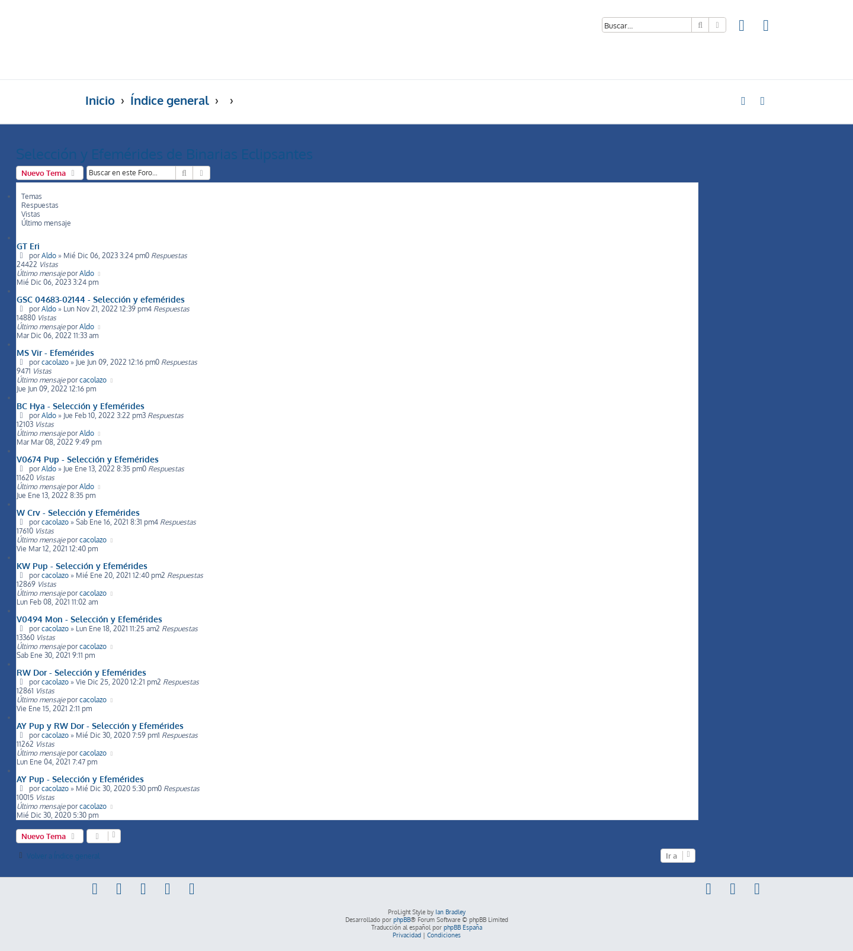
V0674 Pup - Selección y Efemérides (88, 459)
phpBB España (463, 927)
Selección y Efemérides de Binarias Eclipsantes (164, 153)
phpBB (402, 919)
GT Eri (28, 245)
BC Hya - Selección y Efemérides (81, 405)
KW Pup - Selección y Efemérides (82, 565)
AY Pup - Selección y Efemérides (80, 778)
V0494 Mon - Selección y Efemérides (89, 618)
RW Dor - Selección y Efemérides (81, 672)
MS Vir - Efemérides (55, 352)
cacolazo (55, 362)
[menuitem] (742, 27)
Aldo (48, 255)
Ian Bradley (450, 911)
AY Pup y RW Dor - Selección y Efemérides (100, 725)
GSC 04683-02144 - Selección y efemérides (101, 299)
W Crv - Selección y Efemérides (78, 512)
